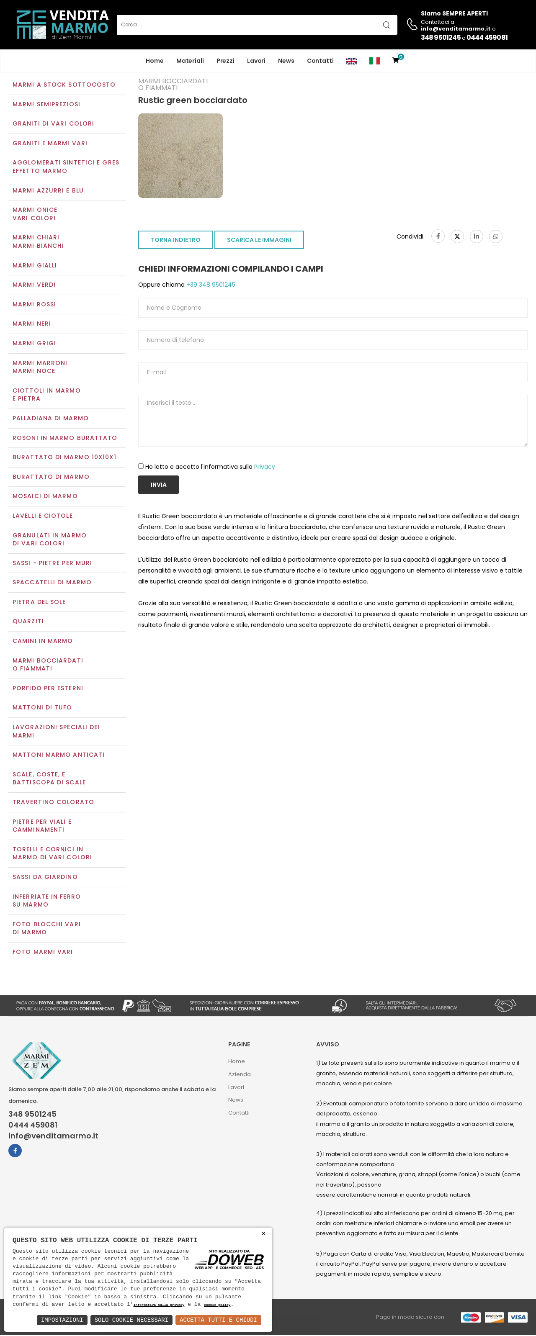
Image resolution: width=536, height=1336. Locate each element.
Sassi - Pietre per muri (52, 564)
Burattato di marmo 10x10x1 (64, 458)
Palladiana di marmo (51, 419)
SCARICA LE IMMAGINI (259, 241)
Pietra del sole (39, 603)
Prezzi (225, 61)
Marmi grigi (34, 344)
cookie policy (217, 1305)
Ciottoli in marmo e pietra (47, 395)
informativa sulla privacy (159, 1305)
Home (155, 61)
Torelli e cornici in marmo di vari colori (52, 854)
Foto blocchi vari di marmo (47, 929)
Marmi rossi (34, 305)
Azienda (239, 1075)
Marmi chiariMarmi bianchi (38, 242)
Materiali (190, 61)
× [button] (263, 1233)
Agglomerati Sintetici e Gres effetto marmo (66, 167)
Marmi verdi (34, 286)
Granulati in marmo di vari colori (50, 540)
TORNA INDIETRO (176, 241)
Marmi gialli (35, 266)
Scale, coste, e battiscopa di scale (49, 779)
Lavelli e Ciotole (43, 516)
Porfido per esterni (48, 689)
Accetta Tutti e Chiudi (218, 1320)
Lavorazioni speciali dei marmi (56, 732)
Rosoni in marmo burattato (65, 438)
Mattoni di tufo (42, 708)
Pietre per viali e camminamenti (42, 826)
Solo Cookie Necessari (131, 1320)
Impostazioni (62, 1320)
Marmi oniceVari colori (35, 215)
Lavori (256, 61)
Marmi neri (32, 325)
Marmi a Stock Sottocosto (64, 85)
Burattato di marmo (51, 477)
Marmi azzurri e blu (48, 191)
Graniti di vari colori (53, 125)
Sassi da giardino (45, 878)
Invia (159, 485)
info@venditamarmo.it (53, 1137)
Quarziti (28, 622)
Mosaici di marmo (45, 497)
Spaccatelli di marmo (52, 583)
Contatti (320, 61)
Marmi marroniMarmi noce (40, 368)
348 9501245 (441, 37)
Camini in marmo (43, 641)
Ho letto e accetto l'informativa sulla (210, 467)
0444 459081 (487, 37)
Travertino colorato (53, 803)
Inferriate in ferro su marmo (47, 901)
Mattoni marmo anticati (59, 756)
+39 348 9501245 (210, 286)
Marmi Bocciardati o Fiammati (48, 665)
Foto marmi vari (43, 952)
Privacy (264, 467)
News (286, 61)
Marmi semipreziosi (46, 105)
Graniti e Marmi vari (50, 144)
